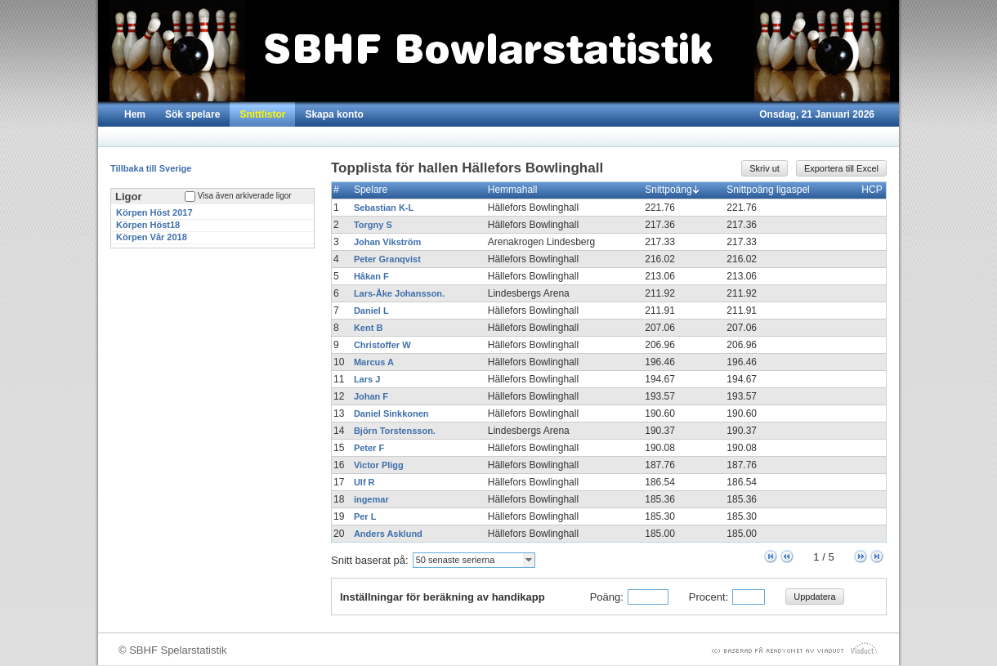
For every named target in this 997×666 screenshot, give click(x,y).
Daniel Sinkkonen (391, 413)
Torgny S (373, 225)
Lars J (367, 379)
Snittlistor (262, 114)
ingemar (371, 499)
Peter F (369, 448)
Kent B (368, 328)
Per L (365, 516)
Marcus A (374, 362)
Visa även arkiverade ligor (245, 195)
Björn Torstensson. (395, 431)
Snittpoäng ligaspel (771, 189)
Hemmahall (516, 189)
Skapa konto (334, 114)
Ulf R (364, 482)
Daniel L (371, 310)
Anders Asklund (388, 534)
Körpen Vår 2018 (151, 237)
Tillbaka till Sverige (150, 168)
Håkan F (371, 276)
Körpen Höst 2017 (154, 212)
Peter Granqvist (387, 259)
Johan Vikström (387, 242)
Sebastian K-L (384, 207)
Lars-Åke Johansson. (399, 293)
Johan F (371, 396)
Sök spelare (192, 114)
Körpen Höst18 (148, 225)
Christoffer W (382, 345)
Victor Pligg (379, 465)
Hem (134, 114)
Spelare (374, 189)
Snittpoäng (672, 189)
